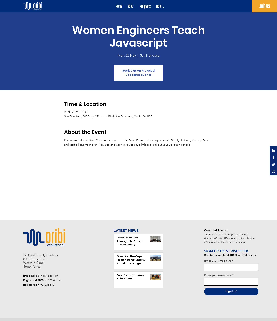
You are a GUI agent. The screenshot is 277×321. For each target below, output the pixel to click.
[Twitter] (273, 164)
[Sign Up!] (231, 291)
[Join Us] (264, 6)
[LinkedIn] (273, 151)
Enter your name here (218, 275)
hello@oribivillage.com (44, 275)
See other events (138, 75)
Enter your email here (217, 260)
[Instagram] (273, 171)
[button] (145, 6)
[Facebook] (273, 158)
